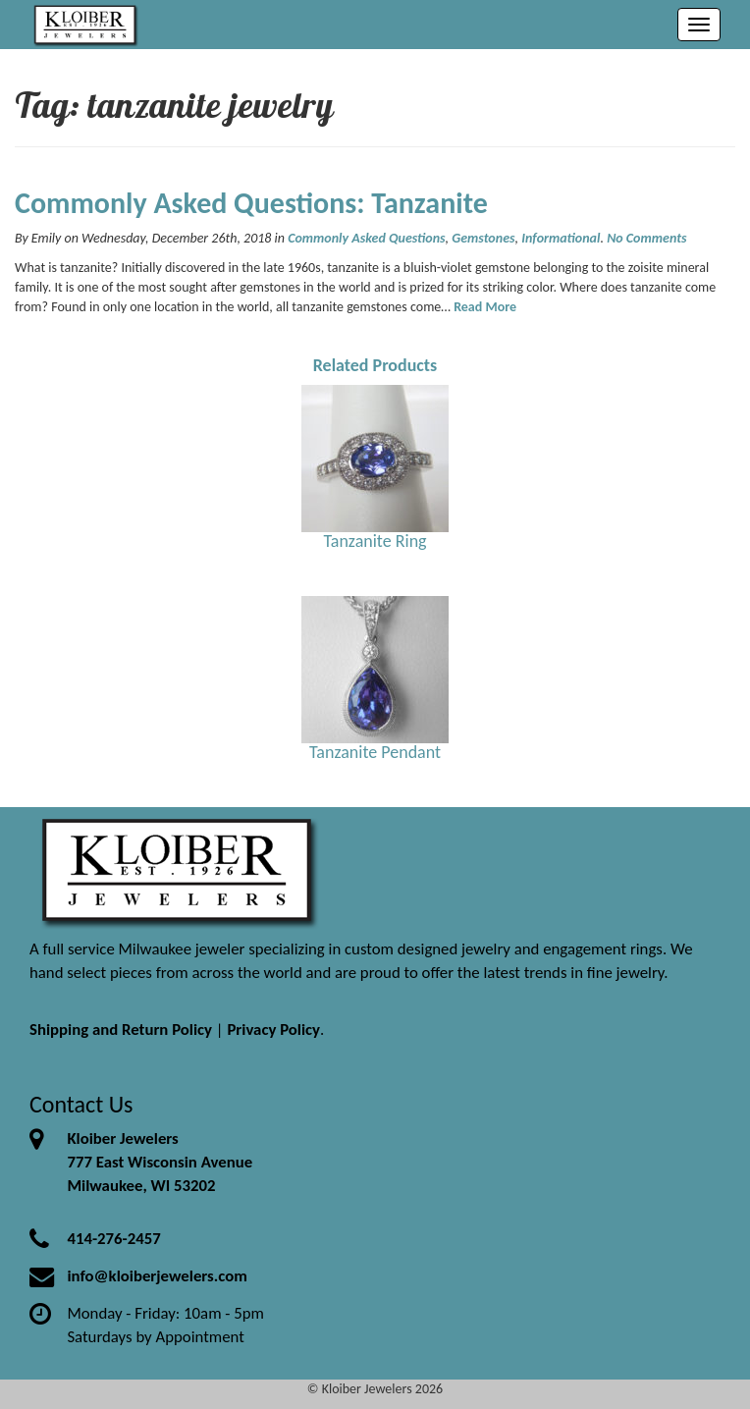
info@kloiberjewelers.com (157, 1276)
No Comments (646, 238)
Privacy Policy (273, 1029)
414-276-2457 (113, 1238)
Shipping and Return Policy (120, 1029)
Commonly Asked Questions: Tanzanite (251, 203)
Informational (560, 238)
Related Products (375, 365)
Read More (485, 306)
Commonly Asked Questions (366, 238)
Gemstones (483, 238)
